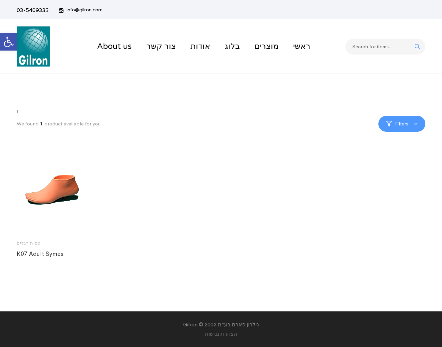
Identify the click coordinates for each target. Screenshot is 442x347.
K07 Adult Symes (40, 254)
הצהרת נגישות (221, 333)
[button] (8, 42)
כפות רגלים (29, 243)
